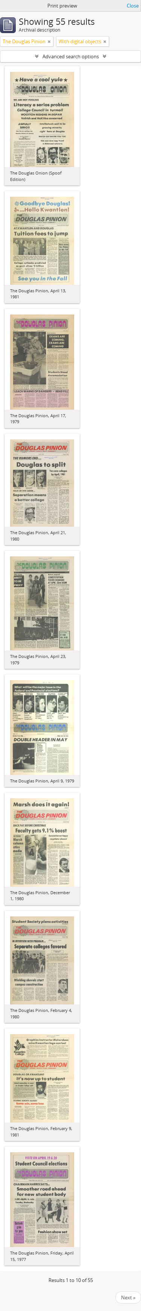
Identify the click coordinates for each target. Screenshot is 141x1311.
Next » (128, 1297)
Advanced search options (70, 56)
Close (133, 5)
